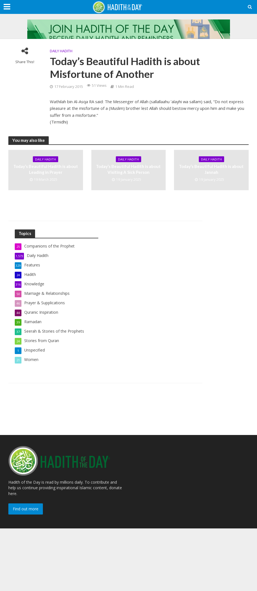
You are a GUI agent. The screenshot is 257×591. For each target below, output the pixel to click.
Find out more (25, 508)
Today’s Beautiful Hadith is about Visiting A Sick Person (128, 169)
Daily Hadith (61, 50)
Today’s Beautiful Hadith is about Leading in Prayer (45, 169)
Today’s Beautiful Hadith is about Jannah (211, 169)
